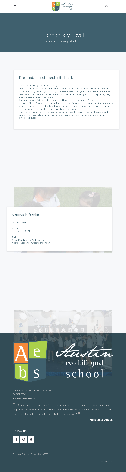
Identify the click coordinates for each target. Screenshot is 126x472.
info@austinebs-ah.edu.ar (24, 398)
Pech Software (106, 461)
